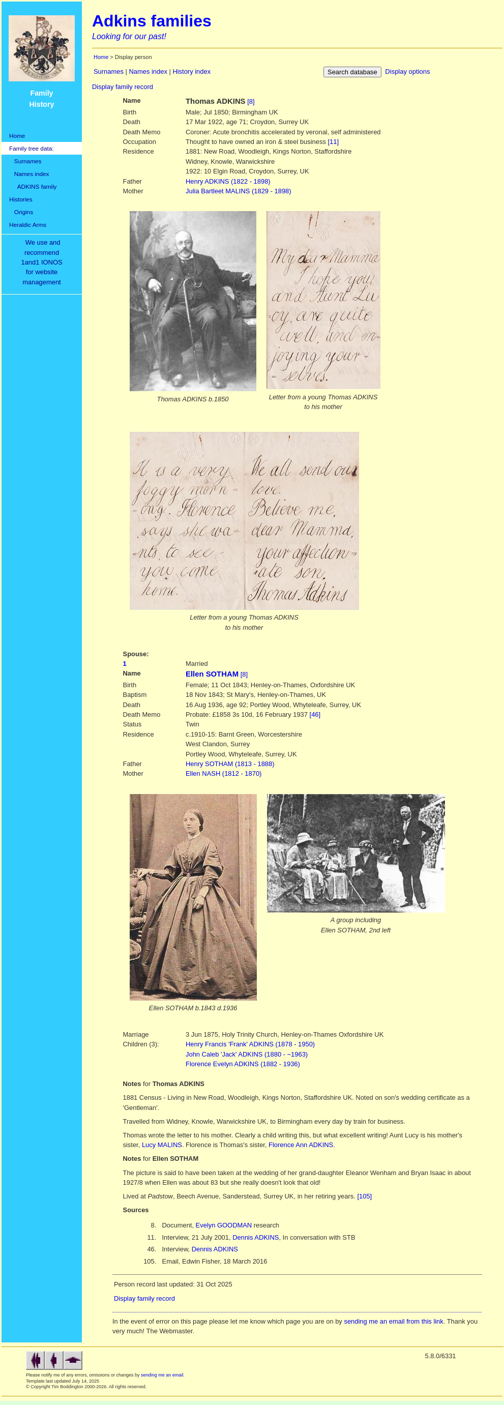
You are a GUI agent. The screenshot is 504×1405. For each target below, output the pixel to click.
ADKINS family (32, 186)
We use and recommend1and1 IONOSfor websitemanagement (43, 262)
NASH (223, 773)
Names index (29, 173)
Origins (21, 212)
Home (17, 135)
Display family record (122, 87)
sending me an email (162, 1375)
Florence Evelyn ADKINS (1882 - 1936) (243, 1064)
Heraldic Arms (27, 224)
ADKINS (228, 181)
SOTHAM (230, 764)
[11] (333, 141)
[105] (364, 1196)
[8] (250, 101)
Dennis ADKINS (255, 1237)
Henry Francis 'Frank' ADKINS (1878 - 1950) (250, 1044)
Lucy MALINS (162, 1145)
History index (191, 71)
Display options (407, 71)
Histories (21, 199)
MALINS (238, 191)
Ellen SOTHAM (212, 674)
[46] (315, 714)
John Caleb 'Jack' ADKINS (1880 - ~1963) (247, 1054)
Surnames (25, 161)
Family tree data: (31, 148)
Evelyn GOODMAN (224, 1225)
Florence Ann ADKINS (301, 1145)
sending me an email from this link (393, 1321)
